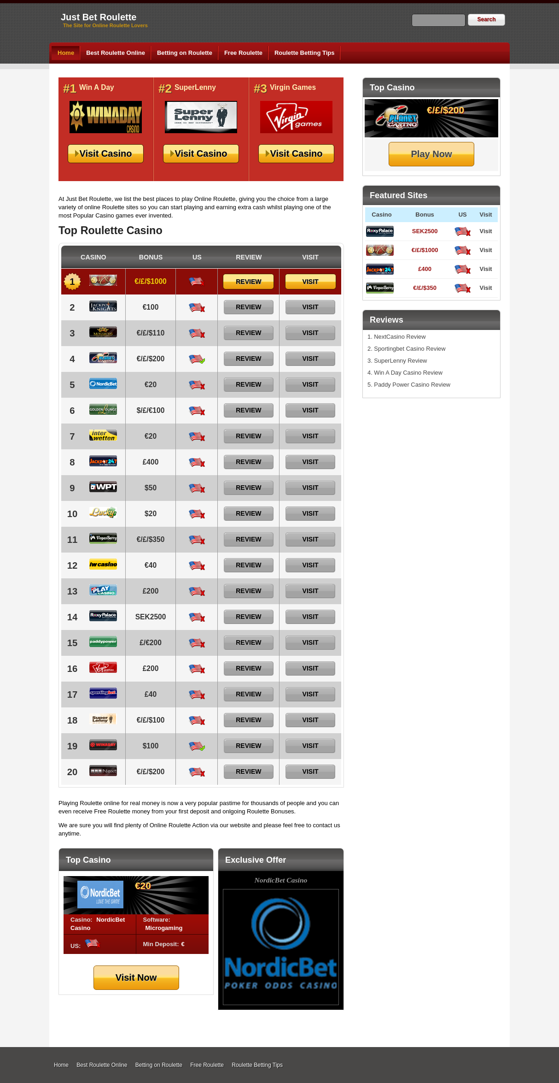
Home (66, 52)
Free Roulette (243, 52)
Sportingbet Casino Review (409, 348)
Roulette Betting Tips (304, 52)
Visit (485, 231)
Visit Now (136, 977)
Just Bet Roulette (98, 17)
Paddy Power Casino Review (412, 384)
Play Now (431, 154)
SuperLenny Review (400, 360)
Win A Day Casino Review (408, 372)
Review (248, 281)
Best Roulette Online (115, 52)
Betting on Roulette (184, 52)
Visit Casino (105, 153)
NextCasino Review (399, 336)
